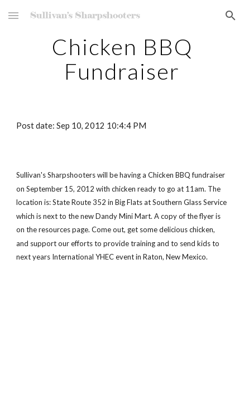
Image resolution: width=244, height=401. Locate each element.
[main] (122, 59)
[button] (13, 15)
